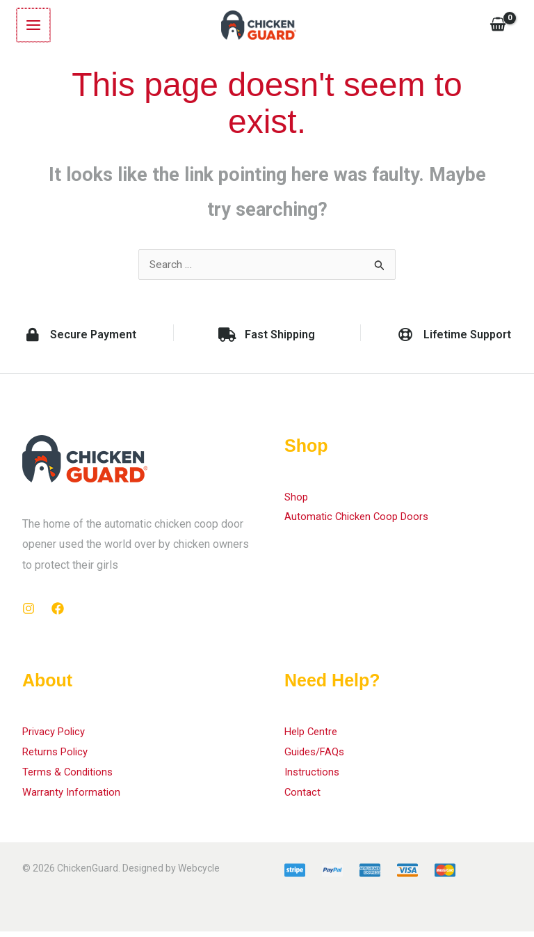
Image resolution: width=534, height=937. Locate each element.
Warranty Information (72, 796)
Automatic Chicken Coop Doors (359, 520)
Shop (296, 499)
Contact (302, 796)
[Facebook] (57, 611)
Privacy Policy (57, 734)
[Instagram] (28, 611)
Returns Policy (57, 755)
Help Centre (313, 734)
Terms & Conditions (70, 775)
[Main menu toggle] (33, 26)
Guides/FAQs (317, 755)
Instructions (313, 775)
